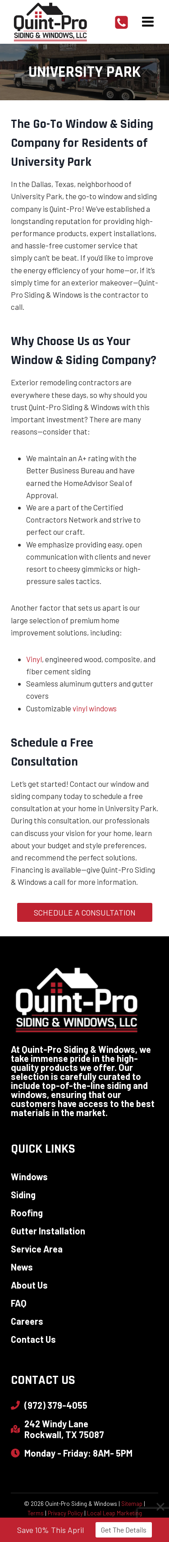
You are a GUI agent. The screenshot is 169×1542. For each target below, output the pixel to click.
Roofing (27, 1212)
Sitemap (131, 1503)
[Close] (160, 1507)
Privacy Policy (65, 1513)
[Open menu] (147, 22)
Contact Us (33, 1339)
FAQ (19, 1303)
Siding (23, 1194)
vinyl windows (95, 708)
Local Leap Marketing (114, 1513)
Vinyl (34, 659)
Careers (27, 1321)
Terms (35, 1513)
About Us (29, 1285)
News (22, 1267)
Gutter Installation (48, 1230)
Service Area (37, 1248)
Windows (29, 1176)
